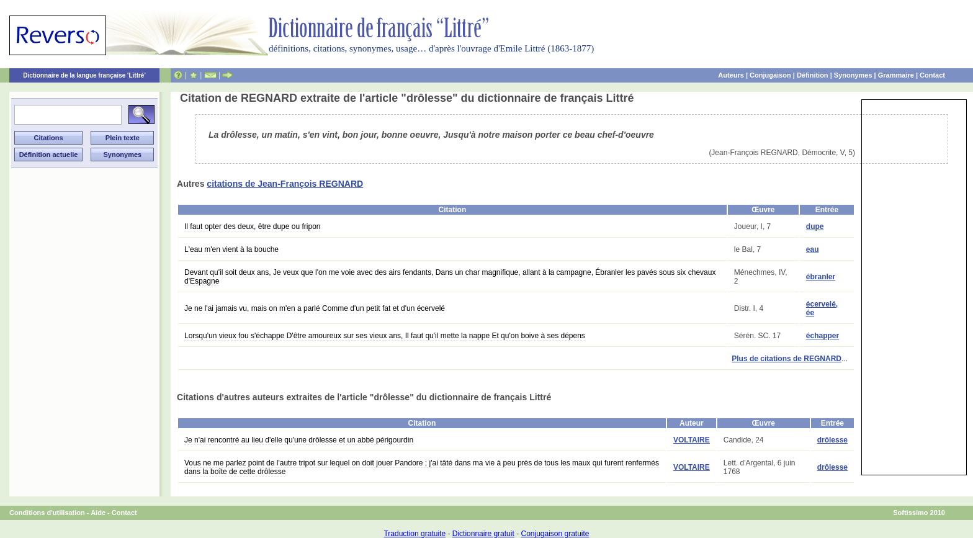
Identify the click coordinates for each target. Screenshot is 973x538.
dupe (815, 226)
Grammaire (896, 75)
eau (812, 249)
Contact (932, 75)
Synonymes (853, 75)
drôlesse (832, 440)
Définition (812, 75)
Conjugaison (770, 75)
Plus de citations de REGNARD (786, 358)
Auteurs (731, 75)
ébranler (820, 276)
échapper (822, 335)
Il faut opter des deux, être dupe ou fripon (252, 226)
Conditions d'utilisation (47, 512)
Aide (98, 512)
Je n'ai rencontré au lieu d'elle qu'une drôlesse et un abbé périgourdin (298, 440)
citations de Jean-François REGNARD (285, 184)
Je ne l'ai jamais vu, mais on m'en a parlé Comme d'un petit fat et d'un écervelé (314, 308)
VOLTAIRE (691, 440)
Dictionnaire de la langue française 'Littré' (84, 75)
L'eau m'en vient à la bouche (231, 249)
